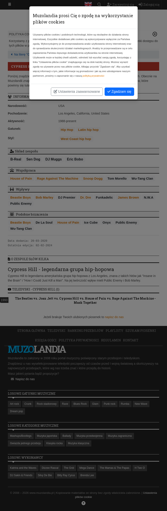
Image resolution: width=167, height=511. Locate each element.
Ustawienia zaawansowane (77, 91)
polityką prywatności (93, 75)
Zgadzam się (119, 91)
